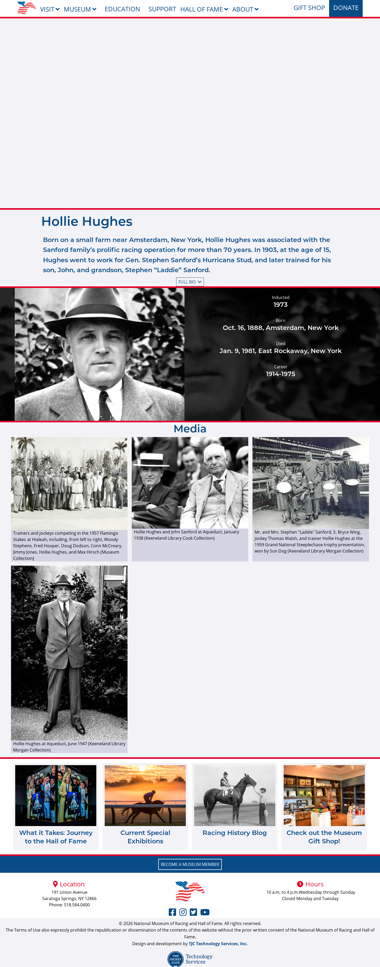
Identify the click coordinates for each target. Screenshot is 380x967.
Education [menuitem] (122, 8)
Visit (47, 9)
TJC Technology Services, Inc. (218, 944)
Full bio (190, 282)
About (242, 9)
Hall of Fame (201, 9)
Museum (77, 9)
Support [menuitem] (162, 8)
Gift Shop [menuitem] (309, 7)
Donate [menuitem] (345, 7)
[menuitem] (26, 7)
